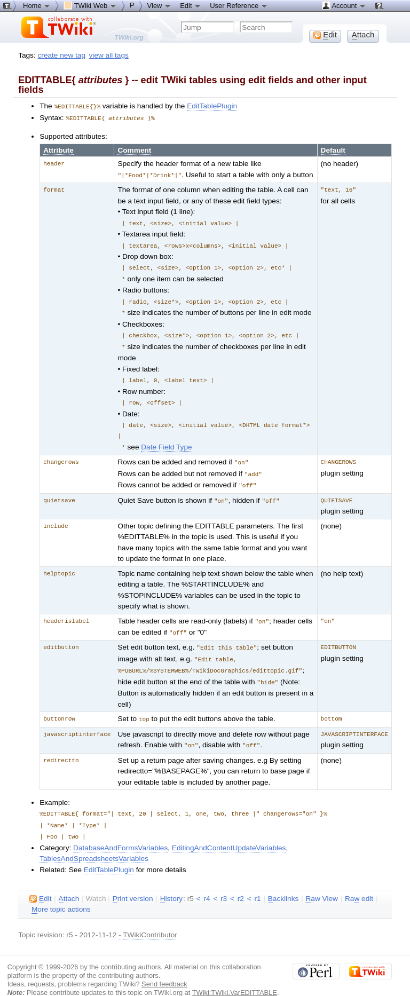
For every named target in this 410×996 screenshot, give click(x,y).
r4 (206, 883)
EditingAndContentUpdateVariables (229, 832)
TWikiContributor (150, 919)
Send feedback (164, 969)
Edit (190, 5)
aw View (321, 883)
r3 (223, 883)
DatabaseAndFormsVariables (120, 832)
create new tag (61, 55)
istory (171, 883)
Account (344, 5)
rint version (133, 883)
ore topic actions (61, 894)
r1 (257, 883)
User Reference (239, 5)
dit (40, 883)
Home (37, 5)
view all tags (109, 55)
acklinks (283, 883)
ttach (69, 883)
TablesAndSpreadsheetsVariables (94, 843)
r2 (241, 883)
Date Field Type (166, 440)
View (159, 5)
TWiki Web (90, 5)
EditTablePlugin (212, 106)
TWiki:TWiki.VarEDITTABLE (234, 977)
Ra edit (359, 883)
